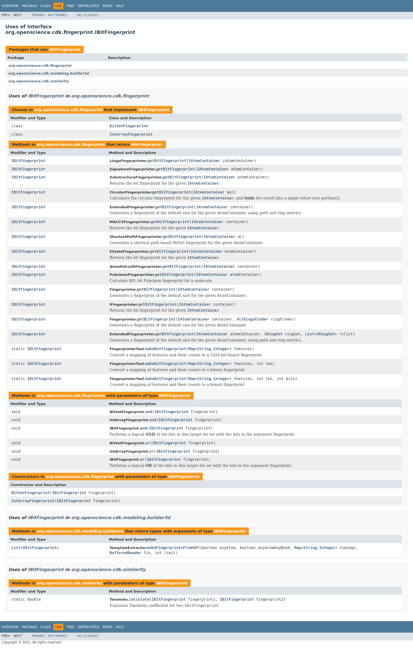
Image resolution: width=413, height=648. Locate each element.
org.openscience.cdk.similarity (38, 81)
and (148, 412)
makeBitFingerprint (165, 349)
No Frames (57, 15)
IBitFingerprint (64, 49)
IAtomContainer (204, 161)
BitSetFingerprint (129, 126)
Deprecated (88, 6)
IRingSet (273, 334)
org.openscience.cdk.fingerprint (40, 66)
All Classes (88, 15)
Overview (10, 6)
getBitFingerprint (167, 161)
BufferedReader (125, 553)
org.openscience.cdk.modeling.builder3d (48, 73)
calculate (139, 599)
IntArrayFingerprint (131, 134)
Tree (70, 6)
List (309, 334)
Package (29, 6)
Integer (221, 349)
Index (108, 6)
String (204, 349)
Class (45, 6)
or (147, 443)
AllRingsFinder (252, 319)
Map (191, 349)
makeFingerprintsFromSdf (173, 547)
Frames (38, 15)
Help (120, 6)
